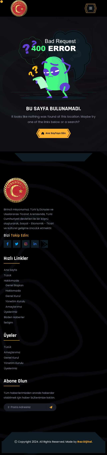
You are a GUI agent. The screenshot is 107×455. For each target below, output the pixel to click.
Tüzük (7, 275)
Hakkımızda (11, 281)
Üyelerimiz (10, 312)
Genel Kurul (12, 296)
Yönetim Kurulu (15, 301)
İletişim (8, 322)
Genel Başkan (14, 285)
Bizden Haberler (14, 317)
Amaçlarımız (13, 307)
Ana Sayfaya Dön (53, 133)
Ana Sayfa (10, 270)
